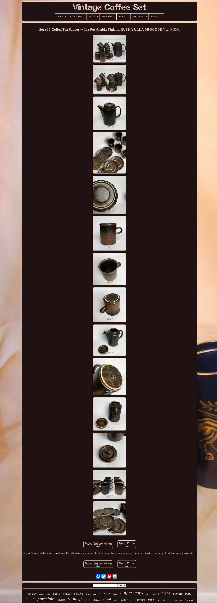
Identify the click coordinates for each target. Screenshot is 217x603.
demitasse (167, 600)
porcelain (46, 598)
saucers (104, 593)
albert (116, 600)
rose (132, 600)
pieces (97, 599)
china (30, 599)
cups (139, 592)
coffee (126, 592)
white (94, 594)
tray (159, 600)
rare (151, 599)
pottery (124, 600)
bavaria (61, 599)
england (155, 594)
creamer (41, 594)
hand (115, 594)
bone (188, 593)
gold (88, 599)
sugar (57, 593)
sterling (178, 593)
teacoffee (189, 600)
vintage (75, 598)
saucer (67, 593)
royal (107, 599)
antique (32, 593)
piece (166, 593)
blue (88, 594)
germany (141, 599)
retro (48, 594)
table (180, 600)
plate (175, 600)
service (78, 593)
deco (147, 594)
